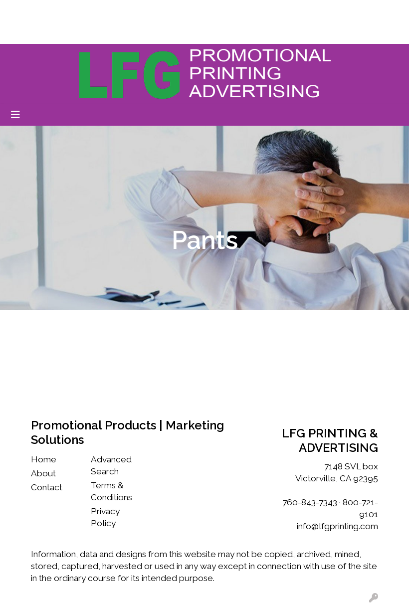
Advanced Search (111, 465)
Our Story (57, 10)
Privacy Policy (105, 517)
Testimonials (162, 10)
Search (303, 10)
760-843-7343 (309, 502)
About (43, 473)
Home (20, 10)
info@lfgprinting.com (337, 526)
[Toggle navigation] (15, 115)
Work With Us (107, 10)
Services (24, 32)
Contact (46, 487)
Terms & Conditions (111, 491)
